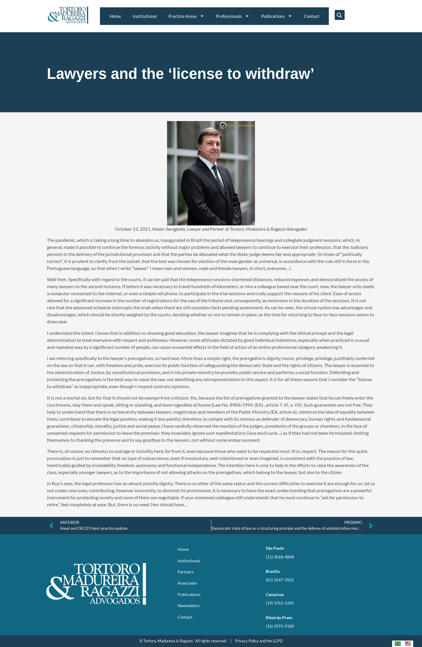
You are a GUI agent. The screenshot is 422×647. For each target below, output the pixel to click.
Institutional (145, 16)
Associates (187, 582)
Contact (311, 16)
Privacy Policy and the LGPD (259, 640)
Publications (276, 16)
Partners (185, 571)
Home (115, 16)
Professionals (232, 16)
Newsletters (189, 605)
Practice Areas (186, 16)
